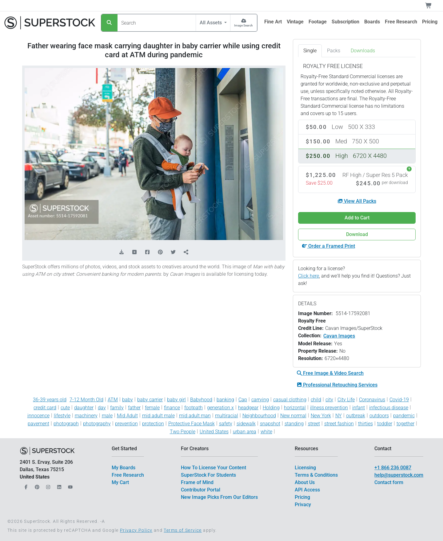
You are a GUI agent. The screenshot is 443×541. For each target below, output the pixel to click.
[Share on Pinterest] (160, 252)
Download (357, 234)
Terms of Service (183, 530)
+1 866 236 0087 (392, 468)
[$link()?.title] (273, 22)
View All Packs (357, 201)
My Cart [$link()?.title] (120, 482)
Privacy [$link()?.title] (303, 504)
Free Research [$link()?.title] (128, 475)
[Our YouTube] (69, 485)
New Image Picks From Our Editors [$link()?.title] (219, 497)
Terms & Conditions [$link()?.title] (316, 475)
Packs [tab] (333, 51)
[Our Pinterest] (36, 485)
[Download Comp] (121, 252)
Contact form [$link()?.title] (388, 482)
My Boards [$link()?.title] (123, 468)
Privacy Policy (136, 530)
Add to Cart (357, 218)
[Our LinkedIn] (58, 485)
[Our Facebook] (25, 485)
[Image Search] (243, 22)
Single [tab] (310, 51)
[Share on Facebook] (147, 252)
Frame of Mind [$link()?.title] (197, 482)
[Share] (186, 252)
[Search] (109, 22)
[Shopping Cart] (432, 5)
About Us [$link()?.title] (305, 482)
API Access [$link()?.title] (307, 490)
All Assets (211, 23)
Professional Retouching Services (337, 385)
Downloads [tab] (363, 51)
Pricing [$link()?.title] (302, 497)
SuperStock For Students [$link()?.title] (208, 475)
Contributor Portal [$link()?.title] (200, 490)
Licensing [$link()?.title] (305, 468)
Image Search (243, 25)
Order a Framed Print (328, 246)
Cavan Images (339, 336)
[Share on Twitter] (173, 252)
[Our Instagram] (47, 485)
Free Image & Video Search (330, 373)
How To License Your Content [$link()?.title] (213, 468)
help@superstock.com (398, 475)
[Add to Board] (134, 252)
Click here (308, 276)
